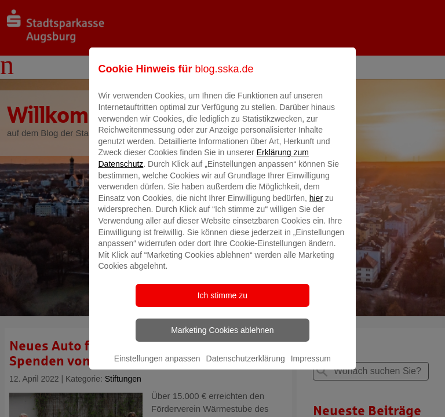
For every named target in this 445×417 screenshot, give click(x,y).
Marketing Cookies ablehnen (222, 338)
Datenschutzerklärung (245, 366)
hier (316, 206)
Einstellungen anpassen (157, 366)
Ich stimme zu (222, 303)
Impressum (311, 366)
